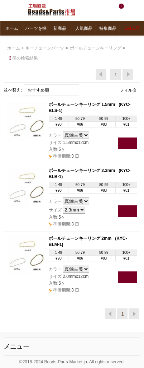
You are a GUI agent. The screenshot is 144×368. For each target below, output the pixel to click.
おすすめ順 (38, 90)
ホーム (11, 28)
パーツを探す (36, 31)
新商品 (59, 28)
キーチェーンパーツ (44, 48)
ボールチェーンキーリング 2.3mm (82, 170)
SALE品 (132, 28)
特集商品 (107, 28)
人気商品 (83, 28)
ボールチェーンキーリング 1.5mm (82, 104)
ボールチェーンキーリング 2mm (81, 238)
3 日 (64, 156)
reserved (115, 361)
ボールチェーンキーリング (95, 48)
